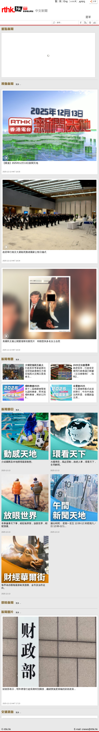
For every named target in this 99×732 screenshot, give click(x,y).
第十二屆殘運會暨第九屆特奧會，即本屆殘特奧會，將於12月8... (36, 392)
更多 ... (18, 84)
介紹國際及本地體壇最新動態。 (17, 462)
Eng (65, 1)
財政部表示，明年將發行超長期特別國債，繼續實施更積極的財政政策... (39, 689)
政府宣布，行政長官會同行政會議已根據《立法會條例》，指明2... (84, 371)
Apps (82, 2)
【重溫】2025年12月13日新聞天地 (20, 163)
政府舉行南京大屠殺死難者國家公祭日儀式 (24, 252)
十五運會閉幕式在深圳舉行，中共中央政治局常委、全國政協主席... (84, 392)
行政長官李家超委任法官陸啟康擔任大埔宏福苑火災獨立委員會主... (36, 371)
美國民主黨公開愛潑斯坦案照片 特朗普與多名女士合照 (31, 341)
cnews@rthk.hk (90, 729)
